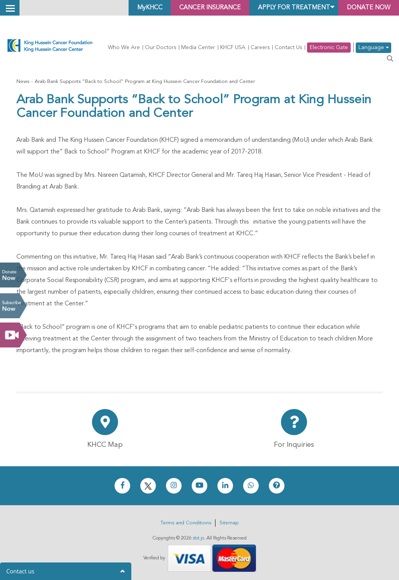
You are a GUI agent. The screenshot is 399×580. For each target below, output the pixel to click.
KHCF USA (232, 47)
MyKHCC (144, 8)
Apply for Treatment (291, 8)
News (22, 81)
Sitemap (228, 522)
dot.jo (198, 538)
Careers (260, 47)
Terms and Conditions (186, 522)
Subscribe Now (13, 306)
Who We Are (124, 47)
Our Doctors (160, 47)
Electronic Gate (329, 47)
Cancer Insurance (205, 8)
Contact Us (288, 47)
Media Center (198, 47)
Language (373, 48)
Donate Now (13, 275)
